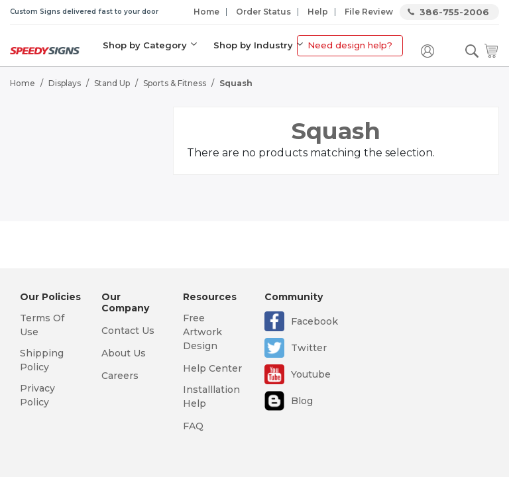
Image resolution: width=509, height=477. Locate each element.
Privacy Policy (37, 395)
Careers (120, 376)
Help (318, 12)
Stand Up (112, 83)
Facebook (314, 321)
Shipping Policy (42, 360)
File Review (369, 12)
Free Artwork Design (202, 332)
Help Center (212, 368)
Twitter (309, 348)
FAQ (193, 426)
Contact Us (127, 331)
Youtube (311, 374)
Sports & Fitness (174, 83)
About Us (123, 353)
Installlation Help (211, 396)
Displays (64, 83)
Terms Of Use (42, 325)
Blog (302, 401)
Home (206, 12)
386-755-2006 (454, 12)
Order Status (263, 12)
